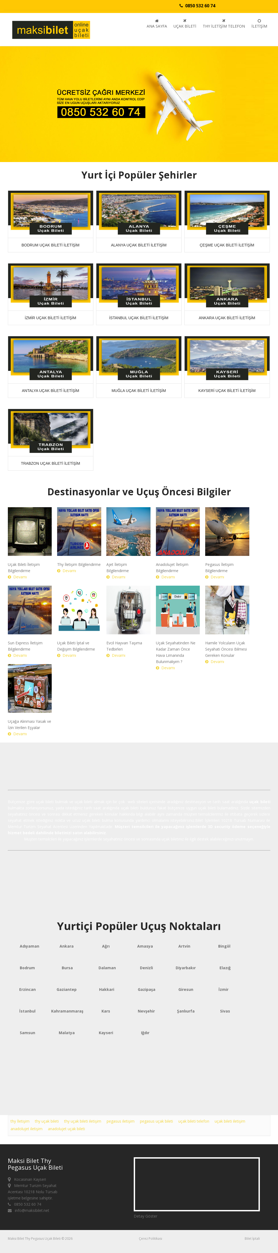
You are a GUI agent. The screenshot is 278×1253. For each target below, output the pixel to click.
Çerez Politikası (150, 1238)
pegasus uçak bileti (156, 1121)
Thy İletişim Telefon (224, 24)
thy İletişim (20, 1121)
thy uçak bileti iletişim (82, 1121)
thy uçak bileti (47, 1121)
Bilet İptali (252, 1238)
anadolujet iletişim (26, 1128)
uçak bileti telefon (193, 1121)
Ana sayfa (157, 24)
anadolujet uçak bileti (66, 1128)
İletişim (259, 24)
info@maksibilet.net (28, 1210)
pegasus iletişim (121, 1121)
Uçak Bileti (185, 24)
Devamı (17, 576)
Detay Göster (145, 1216)
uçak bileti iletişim (230, 1121)
